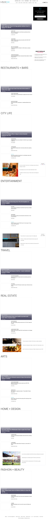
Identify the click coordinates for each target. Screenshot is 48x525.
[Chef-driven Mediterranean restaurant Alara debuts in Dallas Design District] (5, 58)
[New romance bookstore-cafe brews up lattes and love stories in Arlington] (5, 34)
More (35, 2)
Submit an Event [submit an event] (18, 516)
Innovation (30, 2)
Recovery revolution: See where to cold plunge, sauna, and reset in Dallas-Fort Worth (28, 166)
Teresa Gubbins (13, 96)
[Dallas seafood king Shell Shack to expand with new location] (5, 96)
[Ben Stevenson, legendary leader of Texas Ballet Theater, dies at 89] (5, 393)
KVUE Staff (12, 438)
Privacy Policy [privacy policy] (41, 516)
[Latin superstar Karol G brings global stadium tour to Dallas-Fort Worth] (16, 18)
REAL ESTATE (9, 295)
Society (17, 2)
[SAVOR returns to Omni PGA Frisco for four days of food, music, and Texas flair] (5, 225)
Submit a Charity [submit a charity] (23, 516)
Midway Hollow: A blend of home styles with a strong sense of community (29, 244)
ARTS (4, 356)
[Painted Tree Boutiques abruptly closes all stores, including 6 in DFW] (5, 437)
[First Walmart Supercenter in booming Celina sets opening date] (5, 150)
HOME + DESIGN (10, 408)
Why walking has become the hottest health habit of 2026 (28, 169)
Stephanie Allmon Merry (14, 58)
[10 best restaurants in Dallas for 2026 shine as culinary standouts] (5, 50)
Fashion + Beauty (25, 2)
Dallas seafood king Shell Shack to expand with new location (21, 94)
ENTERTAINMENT (11, 181)
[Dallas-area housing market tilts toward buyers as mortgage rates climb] (5, 332)
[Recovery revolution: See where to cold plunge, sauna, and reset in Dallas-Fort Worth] (5, 157)
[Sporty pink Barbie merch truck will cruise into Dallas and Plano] (5, 506)
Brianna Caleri (3, 319)
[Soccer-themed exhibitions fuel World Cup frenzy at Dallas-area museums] (5, 209)
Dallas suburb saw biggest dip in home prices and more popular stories (40, 60)
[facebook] (43, 2)
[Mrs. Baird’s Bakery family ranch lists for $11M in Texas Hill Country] (5, 324)
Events (33, 2)
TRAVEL (5, 250)
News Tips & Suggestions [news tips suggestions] (11, 516)
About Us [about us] (6, 516)
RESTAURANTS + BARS (14, 67)
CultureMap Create (13, 225)
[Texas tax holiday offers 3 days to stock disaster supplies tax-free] (16, 126)
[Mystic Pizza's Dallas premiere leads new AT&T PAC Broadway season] (5, 385)
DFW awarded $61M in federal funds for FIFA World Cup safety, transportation (31, 462)
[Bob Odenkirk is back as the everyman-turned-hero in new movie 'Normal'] (5, 217)
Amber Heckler (13, 279)
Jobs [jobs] (32, 516)
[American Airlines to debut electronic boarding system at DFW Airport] (5, 279)
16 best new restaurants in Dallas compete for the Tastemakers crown (33, 345)
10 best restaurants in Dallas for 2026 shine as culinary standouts (32, 341)
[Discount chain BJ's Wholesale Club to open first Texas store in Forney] (16, 422)
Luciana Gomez (13, 34)
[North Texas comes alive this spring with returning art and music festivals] (5, 400)
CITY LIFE (6, 113)
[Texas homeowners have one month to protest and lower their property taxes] (16, 308)
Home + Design (20, 2)
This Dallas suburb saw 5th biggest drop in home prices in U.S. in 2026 (41, 54)
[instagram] (45, 2)
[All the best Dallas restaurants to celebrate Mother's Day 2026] (5, 104)
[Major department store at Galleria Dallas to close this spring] (16, 482)
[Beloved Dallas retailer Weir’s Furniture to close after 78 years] (5, 445)
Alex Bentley (12, 42)
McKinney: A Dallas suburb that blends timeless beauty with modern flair (29, 240)
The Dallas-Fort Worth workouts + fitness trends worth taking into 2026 (29, 173)
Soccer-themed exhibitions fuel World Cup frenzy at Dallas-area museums (33, 454)
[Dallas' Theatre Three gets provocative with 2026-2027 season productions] (5, 42)
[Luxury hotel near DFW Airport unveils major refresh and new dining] (5, 287)
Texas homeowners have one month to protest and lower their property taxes (15, 317)
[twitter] (44, 2)
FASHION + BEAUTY (12, 469)
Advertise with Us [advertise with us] (28, 516)
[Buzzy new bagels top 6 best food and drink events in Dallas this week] (16, 80)
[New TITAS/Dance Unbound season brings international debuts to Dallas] (16, 369)
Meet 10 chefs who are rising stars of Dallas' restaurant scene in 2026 (33, 349)
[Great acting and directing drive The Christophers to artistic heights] (16, 194)
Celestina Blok (3, 91)
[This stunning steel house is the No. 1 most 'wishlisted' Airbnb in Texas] (16, 263)
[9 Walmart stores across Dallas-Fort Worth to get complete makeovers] (5, 142)
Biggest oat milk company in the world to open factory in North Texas (40, 57)
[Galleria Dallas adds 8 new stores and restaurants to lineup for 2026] (5, 498)
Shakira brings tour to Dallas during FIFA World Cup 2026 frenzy (31, 457)
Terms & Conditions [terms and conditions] (36, 516)
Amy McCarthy (13, 50)
